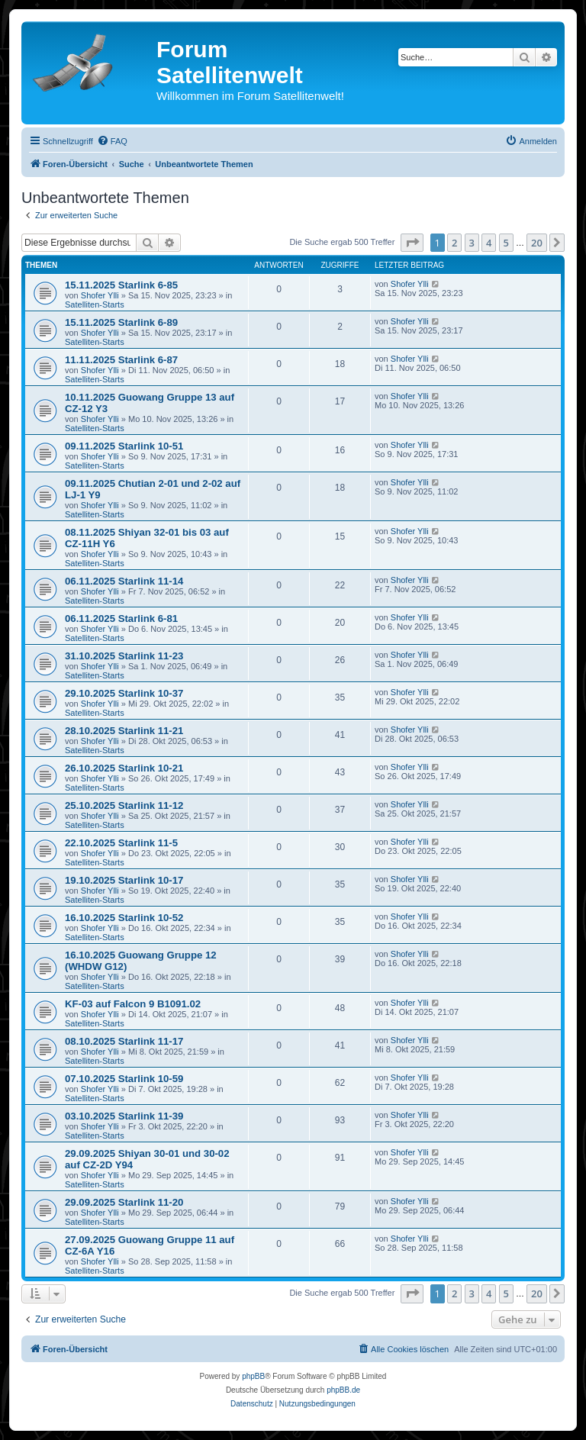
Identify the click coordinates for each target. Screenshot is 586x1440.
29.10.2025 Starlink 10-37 (124, 693)
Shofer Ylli (100, 295)
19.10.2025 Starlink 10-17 (124, 880)
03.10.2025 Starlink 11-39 (124, 1116)
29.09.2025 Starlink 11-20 (124, 1202)
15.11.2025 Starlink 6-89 (121, 322)
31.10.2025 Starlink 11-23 (124, 656)
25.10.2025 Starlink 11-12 (124, 805)
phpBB (253, 1376)
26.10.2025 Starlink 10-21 (124, 768)
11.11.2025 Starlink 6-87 (121, 360)
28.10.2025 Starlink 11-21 (124, 730)
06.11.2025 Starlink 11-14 (124, 581)
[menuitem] (112, 141)
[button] (412, 243)
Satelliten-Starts (94, 304)
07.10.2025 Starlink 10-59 (124, 1078)
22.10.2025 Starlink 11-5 (121, 843)
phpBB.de (343, 1390)
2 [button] (454, 243)
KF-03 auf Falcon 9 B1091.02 (133, 1004)
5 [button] (506, 243)
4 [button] (488, 243)
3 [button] (472, 243)
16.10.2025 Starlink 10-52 (124, 917)
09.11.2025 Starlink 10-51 (124, 446)
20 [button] (537, 243)
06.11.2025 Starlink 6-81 (121, 618)
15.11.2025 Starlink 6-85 (121, 285)
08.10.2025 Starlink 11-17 (124, 1041)
